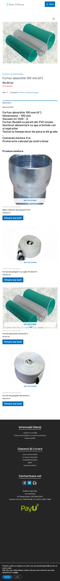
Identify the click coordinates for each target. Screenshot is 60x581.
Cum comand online (30, 454)
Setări (17, 577)
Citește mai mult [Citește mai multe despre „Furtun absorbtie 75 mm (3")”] (13, 342)
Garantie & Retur (30, 465)
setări (15, 572)
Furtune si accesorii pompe (12, 74)
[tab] (30, 103)
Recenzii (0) (7, 107)
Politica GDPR (30, 438)
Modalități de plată (30, 460)
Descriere (6, 103)
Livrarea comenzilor (30, 457)
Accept (7, 577)
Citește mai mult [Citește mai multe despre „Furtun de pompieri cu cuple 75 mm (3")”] (13, 280)
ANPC (30, 463)
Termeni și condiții (30, 433)
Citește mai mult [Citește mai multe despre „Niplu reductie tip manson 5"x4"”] (13, 218)
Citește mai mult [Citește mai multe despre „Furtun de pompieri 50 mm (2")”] (13, 404)
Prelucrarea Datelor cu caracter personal (30, 435)
